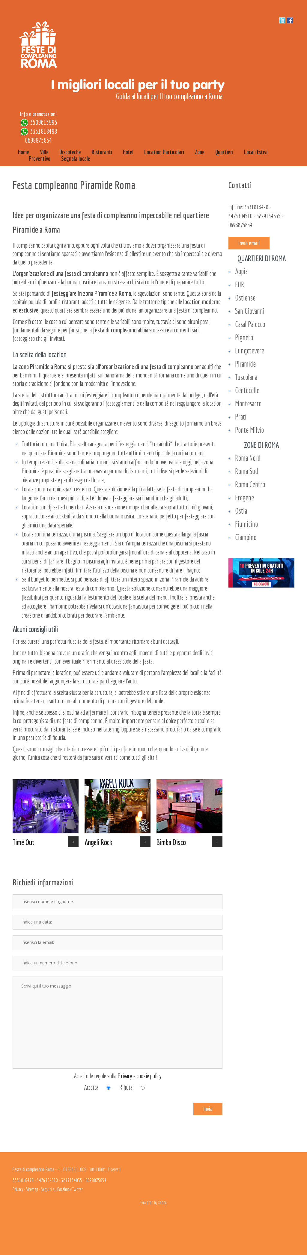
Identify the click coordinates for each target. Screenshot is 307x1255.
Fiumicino (246, 524)
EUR (239, 284)
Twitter (77, 1189)
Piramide (245, 363)
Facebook (64, 1189)
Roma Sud (246, 471)
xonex (162, 1202)
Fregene (244, 497)
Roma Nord (248, 457)
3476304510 (240, 215)
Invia (208, 1108)
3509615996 (43, 122)
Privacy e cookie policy (140, 1075)
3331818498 (43, 131)
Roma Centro (250, 484)
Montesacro (248, 403)
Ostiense (245, 297)
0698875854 (38, 140)
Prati (240, 416)
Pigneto (244, 337)
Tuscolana (246, 377)
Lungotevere (249, 350)
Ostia (241, 510)
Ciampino (245, 537)
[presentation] (48, 1104)
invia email (249, 243)
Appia (241, 271)
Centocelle (247, 390)
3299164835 (269, 215)
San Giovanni (249, 311)
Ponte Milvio (249, 430)
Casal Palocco (250, 324)
